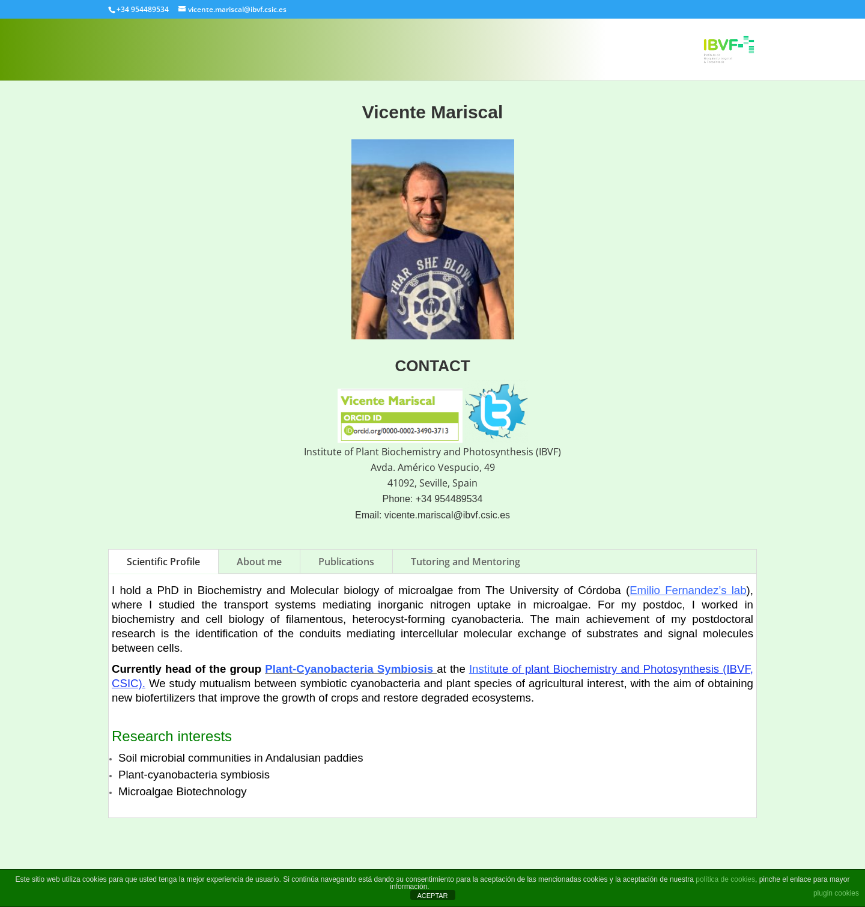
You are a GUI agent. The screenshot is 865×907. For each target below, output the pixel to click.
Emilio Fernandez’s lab (688, 590)
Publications (346, 561)
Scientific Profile (163, 561)
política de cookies (725, 879)
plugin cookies (836, 893)
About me (259, 561)
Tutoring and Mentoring (465, 561)
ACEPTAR (432, 895)
